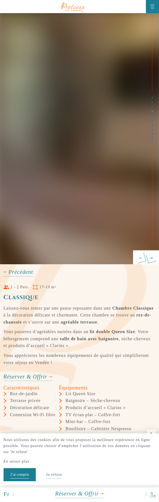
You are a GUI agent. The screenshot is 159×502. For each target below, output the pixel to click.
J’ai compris (19, 474)
